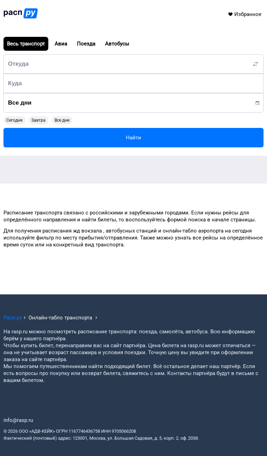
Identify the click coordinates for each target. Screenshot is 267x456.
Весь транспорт (26, 44)
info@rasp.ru (18, 420)
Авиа (61, 44)
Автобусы (117, 44)
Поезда (86, 44)
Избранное (244, 14)
